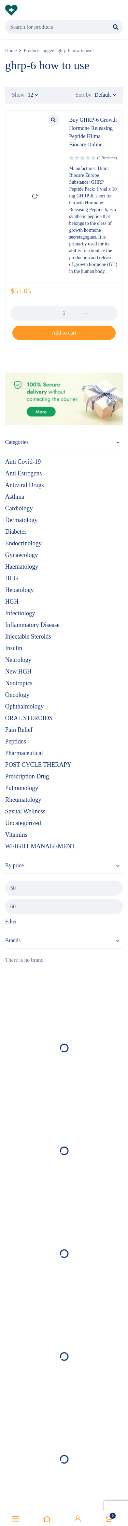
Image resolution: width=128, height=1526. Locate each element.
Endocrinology (23, 543)
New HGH (18, 671)
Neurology (18, 659)
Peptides (15, 741)
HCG (11, 578)
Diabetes (16, 531)
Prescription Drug (27, 776)
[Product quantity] (64, 313)
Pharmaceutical (24, 753)
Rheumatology (23, 799)
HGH (11, 601)
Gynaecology (21, 555)
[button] (64, 333)
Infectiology (20, 613)
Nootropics (18, 683)
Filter (11, 921)
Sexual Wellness (25, 811)
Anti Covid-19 (23, 461)
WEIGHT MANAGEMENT (40, 846)
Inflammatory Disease (32, 624)
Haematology (21, 566)
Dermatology (21, 520)
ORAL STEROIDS (29, 718)
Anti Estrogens (23, 473)
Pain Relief (18, 729)
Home (11, 50)
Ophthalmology (24, 706)
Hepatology (19, 589)
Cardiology (19, 508)
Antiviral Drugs (24, 485)
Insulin (13, 648)
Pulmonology (21, 788)
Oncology (17, 694)
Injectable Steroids (28, 636)
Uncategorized (23, 823)
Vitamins (16, 834)
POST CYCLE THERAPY (38, 764)
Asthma (14, 496)
